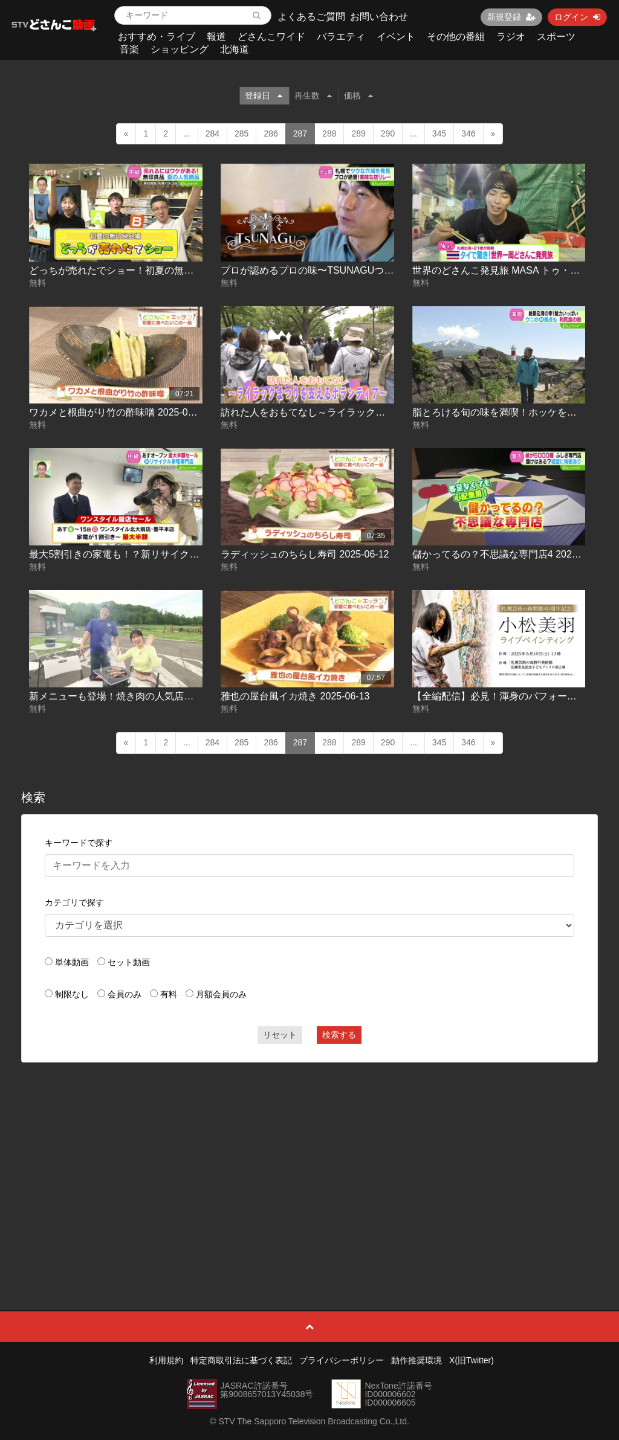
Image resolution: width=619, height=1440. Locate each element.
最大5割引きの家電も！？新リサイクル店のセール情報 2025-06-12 (174, 554)
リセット (280, 1035)
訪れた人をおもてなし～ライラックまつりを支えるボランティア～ (366, 412)
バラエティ (341, 36)
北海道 (234, 49)
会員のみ (124, 994)
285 (241, 133)
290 (388, 133)
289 (358, 133)
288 (329, 133)
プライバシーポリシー (341, 1360)
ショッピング (180, 49)
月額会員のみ (221, 994)
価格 (358, 95)
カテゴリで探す (74, 902)
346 (468, 133)
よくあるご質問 (311, 16)
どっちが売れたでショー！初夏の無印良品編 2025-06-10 (151, 270)
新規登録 (511, 17)
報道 (216, 36)
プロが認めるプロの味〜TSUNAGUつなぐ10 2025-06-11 (343, 270)
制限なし (72, 994)
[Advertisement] (310, 1159)
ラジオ (510, 36)
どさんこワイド (271, 36)
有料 (168, 994)
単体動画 (72, 962)
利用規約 (166, 1360)
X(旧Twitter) (471, 1360)
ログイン (577, 17)
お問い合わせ (379, 16)
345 (439, 133)
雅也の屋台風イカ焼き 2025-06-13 (295, 696)
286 (270, 133)
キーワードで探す (78, 842)
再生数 (313, 95)
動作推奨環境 (416, 1360)
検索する (339, 1035)
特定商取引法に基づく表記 (241, 1360)
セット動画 (129, 962)
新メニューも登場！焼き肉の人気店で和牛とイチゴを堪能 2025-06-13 (180, 696)
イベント (396, 36)
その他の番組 (456, 36)
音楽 (129, 49)
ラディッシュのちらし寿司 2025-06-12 (305, 554)
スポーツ (556, 36)
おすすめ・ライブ (156, 36)
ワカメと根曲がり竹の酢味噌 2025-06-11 (118, 412)
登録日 (263, 95)
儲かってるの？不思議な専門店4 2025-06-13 (508, 554)
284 (212, 133)
